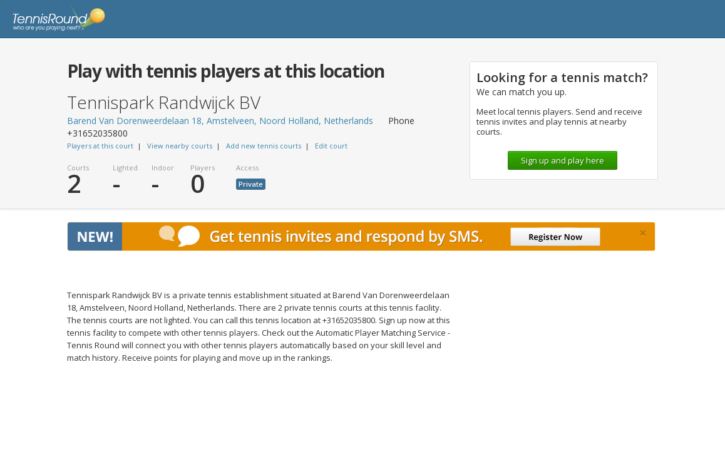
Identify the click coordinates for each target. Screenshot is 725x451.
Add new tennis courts (263, 145)
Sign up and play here (562, 160)
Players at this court (100, 145)
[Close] (642, 233)
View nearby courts (179, 145)
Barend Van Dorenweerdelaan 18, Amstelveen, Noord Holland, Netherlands (220, 121)
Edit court (331, 145)
